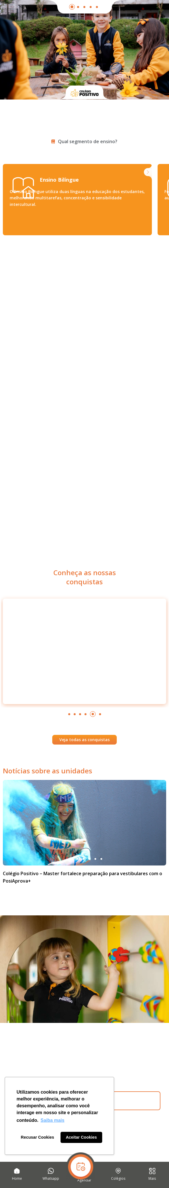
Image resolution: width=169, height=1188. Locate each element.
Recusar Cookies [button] (37, 1137)
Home (17, 1178)
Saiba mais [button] (53, 1120)
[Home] (16, 1170)
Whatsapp (51, 1178)
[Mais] (152, 1170)
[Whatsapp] (50, 1170)
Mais (152, 1178)
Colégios (118, 1178)
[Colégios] (118, 1170)
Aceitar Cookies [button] (81, 1137)
